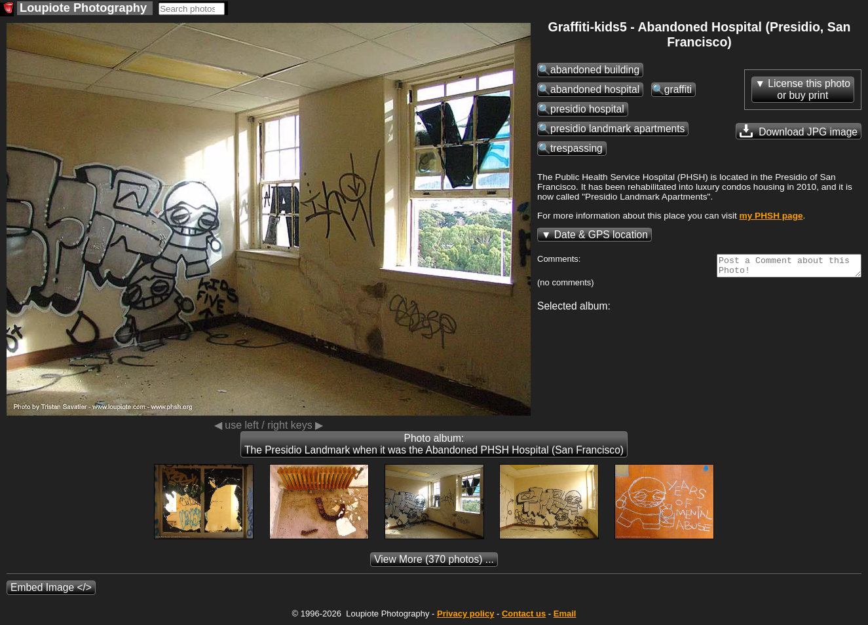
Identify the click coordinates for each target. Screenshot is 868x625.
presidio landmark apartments (617, 128)
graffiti (678, 89)
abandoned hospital (594, 89)
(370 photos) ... (434, 559)
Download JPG (799, 130)
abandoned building (594, 69)
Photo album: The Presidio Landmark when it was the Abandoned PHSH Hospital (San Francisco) (434, 444)
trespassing (576, 148)
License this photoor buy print (809, 89)
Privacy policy (465, 613)
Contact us (524, 613)
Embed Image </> (51, 587)
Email (565, 613)
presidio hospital (587, 109)
